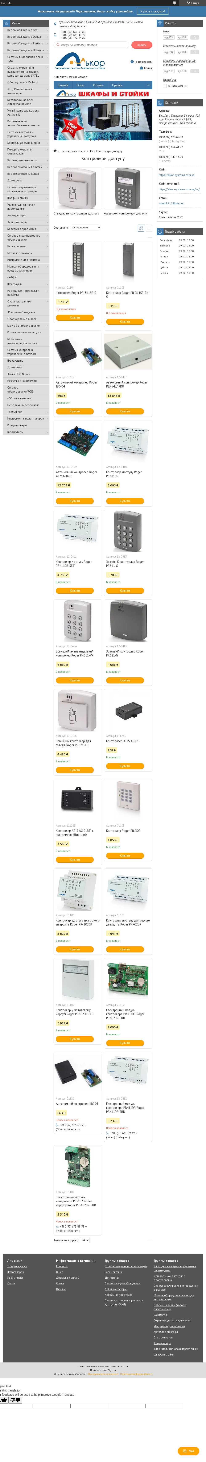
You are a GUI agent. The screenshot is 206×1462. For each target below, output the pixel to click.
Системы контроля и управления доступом (21, 134)
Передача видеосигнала (23, 405)
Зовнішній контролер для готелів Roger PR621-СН (73, 743)
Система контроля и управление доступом (21, 352)
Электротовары (17, 222)
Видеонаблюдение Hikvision (25, 50)
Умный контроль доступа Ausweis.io (23, 112)
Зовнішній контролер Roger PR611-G (125, 564)
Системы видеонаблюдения (122, 1283)
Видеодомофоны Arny (22, 160)
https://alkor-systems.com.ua (176, 175)
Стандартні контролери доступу (76, 213)
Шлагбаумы (14, 284)
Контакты (61, 1266)
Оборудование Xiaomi (22, 319)
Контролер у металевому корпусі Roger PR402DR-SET (75, 1012)
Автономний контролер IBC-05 (77, 1104)
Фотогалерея (15, 1272)
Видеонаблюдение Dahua (24, 37)
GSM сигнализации (19, 398)
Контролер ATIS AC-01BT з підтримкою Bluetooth (74, 833)
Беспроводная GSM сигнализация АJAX (20, 102)
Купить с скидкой (152, 11)
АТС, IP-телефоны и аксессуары (20, 91)
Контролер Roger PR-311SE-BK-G (127, 295)
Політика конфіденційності (136, 1373)
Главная (63, 85)
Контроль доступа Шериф (24, 143)
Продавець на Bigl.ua (103, 1370)
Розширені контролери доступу (126, 213)
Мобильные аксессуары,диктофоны (22, 341)
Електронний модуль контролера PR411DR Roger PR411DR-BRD (125, 1108)
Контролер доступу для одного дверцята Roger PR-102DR (78, 922)
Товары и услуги (17, 1266)
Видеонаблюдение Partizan (25, 43)
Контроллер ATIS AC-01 (122, 741)
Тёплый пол (14, 412)
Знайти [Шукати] (142, 45)
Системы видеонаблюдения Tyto (25, 59)
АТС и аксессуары (116, 1289)
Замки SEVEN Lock (18, 374)
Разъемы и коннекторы (22, 381)
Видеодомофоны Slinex (23, 174)
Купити (75, 318)
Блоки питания (16, 246)
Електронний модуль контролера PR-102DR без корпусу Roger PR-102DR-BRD (76, 1201)
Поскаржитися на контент (103, 1373)
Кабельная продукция (21, 229)
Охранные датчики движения (19, 303)
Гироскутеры (15, 432)
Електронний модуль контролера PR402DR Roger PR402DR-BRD (125, 1014)
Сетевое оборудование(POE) (20, 389)
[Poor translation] (15, 1400)
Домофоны (14, 180)
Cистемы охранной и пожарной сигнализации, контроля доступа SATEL (23, 71)
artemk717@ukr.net (171, 203)
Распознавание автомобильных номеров (23, 123)
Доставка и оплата (67, 1278)
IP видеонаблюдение (21, 312)
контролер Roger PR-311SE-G (76, 293)
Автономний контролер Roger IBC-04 (76, 384)
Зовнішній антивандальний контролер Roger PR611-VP (75, 653)
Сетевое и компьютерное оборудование (23, 237)
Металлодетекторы (19, 253)
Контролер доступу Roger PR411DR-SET (74, 564)
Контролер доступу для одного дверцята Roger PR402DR (128, 922)
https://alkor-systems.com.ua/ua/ (179, 189)
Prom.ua (123, 1366)
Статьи (11, 1283)
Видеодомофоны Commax (24, 167)
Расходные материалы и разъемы (23, 293)
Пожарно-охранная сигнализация (19, 151)
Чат (188, 1451)
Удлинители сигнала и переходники (21, 206)
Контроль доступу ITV (79, 151)
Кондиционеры (17, 425)
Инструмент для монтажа (23, 260)
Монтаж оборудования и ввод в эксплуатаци (23, 268)
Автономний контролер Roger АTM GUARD (76, 474)
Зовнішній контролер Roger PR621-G (125, 653)
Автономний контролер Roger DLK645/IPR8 (126, 384)
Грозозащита (15, 360)
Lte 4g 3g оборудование (23, 326)
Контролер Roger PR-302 (123, 831)
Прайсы (117, 85)
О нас (81, 85)
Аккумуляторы (16, 215)
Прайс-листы (15, 1278)
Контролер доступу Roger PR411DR (124, 474)
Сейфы (11, 277)
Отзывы (98, 85)
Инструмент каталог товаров (25, 418)
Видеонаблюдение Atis (22, 30)
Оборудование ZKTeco (22, 82)
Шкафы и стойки (17, 198)
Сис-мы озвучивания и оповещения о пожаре (22, 189)
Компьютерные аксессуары (24, 332)
